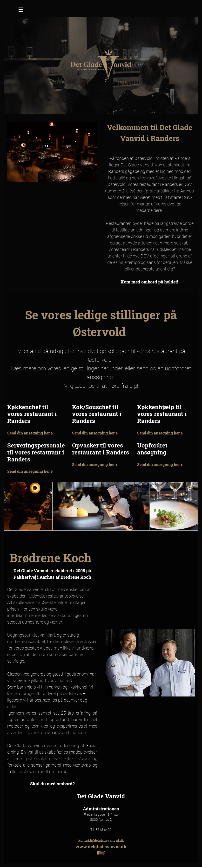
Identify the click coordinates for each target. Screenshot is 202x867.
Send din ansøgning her (30, 432)
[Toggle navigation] (21, 10)
